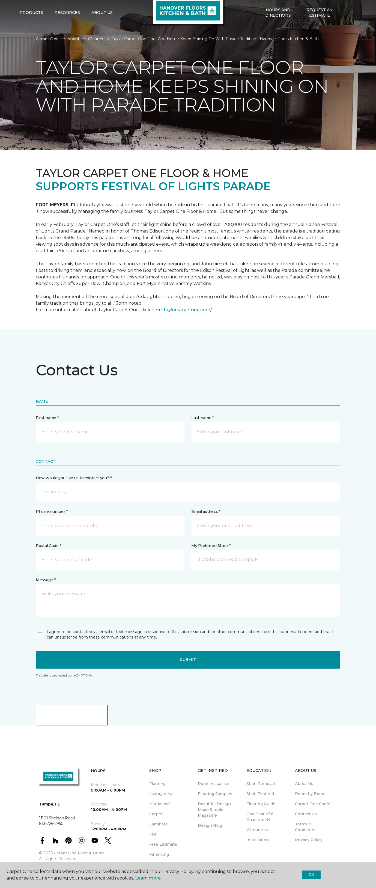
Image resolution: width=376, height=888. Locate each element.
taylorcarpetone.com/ (188, 309)
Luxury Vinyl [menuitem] (161, 793)
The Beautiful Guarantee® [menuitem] (259, 816)
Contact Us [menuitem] (306, 813)
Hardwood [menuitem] (159, 803)
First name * (47, 418)
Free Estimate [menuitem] (163, 844)
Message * (45, 580)
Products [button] (31, 33)
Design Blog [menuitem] (210, 825)
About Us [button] (102, 33)
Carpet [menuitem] (156, 813)
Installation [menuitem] (257, 839)
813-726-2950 (109, 9)
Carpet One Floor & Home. (80, 853)
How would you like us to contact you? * (74, 478)
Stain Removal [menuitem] (260, 783)
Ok (311, 874)
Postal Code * (48, 546)
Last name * (202, 418)
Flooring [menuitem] (157, 783)
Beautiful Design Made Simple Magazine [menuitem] (214, 809)
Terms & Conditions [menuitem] (306, 827)
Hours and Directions (278, 33)
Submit (188, 659)
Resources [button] (67, 33)
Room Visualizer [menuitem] (214, 783)
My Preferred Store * (210, 546)
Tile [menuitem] (153, 834)
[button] (344, 33)
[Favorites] (351, 33)
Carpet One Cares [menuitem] (312, 803)
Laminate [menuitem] (158, 824)
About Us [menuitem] (304, 783)
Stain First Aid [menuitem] (260, 793)
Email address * (205, 511)
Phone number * (52, 511)
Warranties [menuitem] (257, 829)
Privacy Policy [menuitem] (309, 839)
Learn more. (148, 878)
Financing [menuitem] (159, 854)
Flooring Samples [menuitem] (215, 793)
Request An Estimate (319, 33)
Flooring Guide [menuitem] (260, 803)
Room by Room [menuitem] (310, 793)
